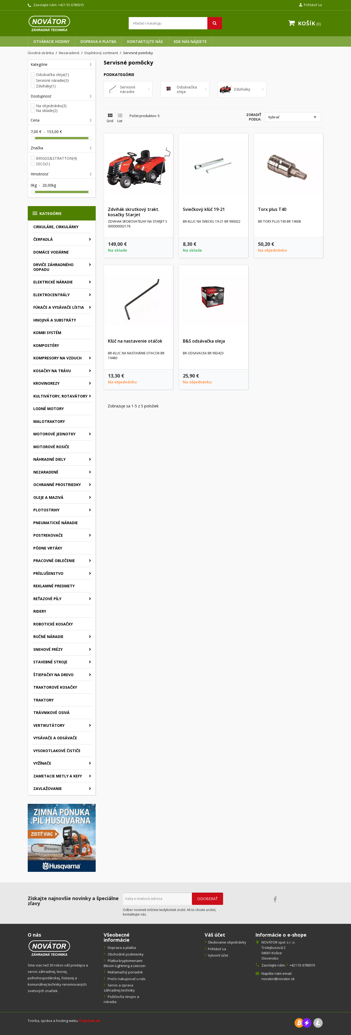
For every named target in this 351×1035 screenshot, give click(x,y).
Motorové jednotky (54, 433)
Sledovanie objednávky (227, 942)
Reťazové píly (47, 598)
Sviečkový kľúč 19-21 (204, 209)
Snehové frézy (48, 649)
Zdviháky (46, 86)
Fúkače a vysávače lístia (58, 307)
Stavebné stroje (50, 661)
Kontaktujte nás (145, 41)
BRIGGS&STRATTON (56, 158)
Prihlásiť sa (217, 948)
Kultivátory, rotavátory (60, 396)
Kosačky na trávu (52, 370)
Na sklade (47, 110)
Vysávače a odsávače (55, 737)
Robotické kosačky (53, 624)
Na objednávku (51, 105)
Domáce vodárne (51, 252)
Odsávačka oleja (52, 74)
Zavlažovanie (47, 788)
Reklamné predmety (54, 585)
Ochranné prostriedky (57, 484)
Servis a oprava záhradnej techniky (119, 988)
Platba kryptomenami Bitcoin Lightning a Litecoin (125, 963)
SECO (43, 163)
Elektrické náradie (53, 281)
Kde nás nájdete (190, 41)
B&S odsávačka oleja (204, 341)
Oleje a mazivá (48, 497)
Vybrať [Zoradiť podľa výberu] (293, 117)
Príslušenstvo (48, 573)
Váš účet (215, 935)
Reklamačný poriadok (125, 972)
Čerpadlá (43, 239)
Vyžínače (42, 763)
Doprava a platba (98, 41)
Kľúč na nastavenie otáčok (135, 341)
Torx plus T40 (272, 209)
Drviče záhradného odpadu (53, 267)
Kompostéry (46, 345)
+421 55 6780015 (71, 4)
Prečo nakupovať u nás (126, 978)
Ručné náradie (48, 636)
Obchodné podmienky (125, 954)
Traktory (43, 700)
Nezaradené (45, 472)
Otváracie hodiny (51, 41)
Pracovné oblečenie (54, 560)
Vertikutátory (48, 725)
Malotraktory (49, 421)
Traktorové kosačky (55, 687)
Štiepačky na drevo (53, 674)
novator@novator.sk (278, 978)
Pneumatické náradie (55, 522)
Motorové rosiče (51, 446)
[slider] (33, 138)
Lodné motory (48, 408)
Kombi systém (47, 332)
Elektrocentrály (51, 294)
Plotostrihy (46, 509)
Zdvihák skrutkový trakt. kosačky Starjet (133, 212)
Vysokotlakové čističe (56, 750)
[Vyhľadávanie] (175, 23)
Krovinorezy (46, 383)
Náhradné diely (49, 459)
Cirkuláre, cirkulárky (55, 226)
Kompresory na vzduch (57, 357)
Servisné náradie (52, 80)
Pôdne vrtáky (47, 548)
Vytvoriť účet (218, 955)
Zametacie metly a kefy (57, 776)
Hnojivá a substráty (54, 320)
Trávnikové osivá (51, 712)
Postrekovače (48, 535)
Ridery (39, 611)
